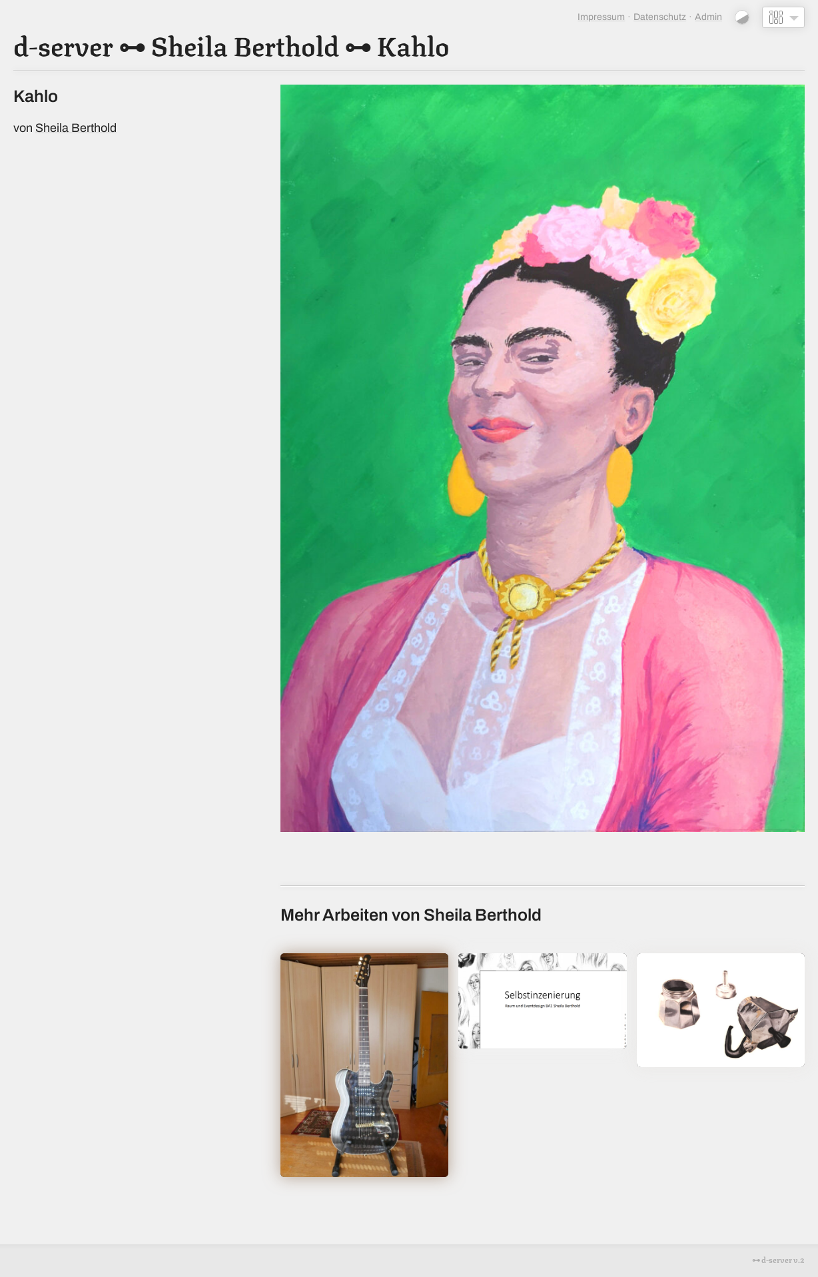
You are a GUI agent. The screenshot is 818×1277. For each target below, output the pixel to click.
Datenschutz (659, 17)
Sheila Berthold (245, 44)
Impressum (601, 17)
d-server (63, 44)
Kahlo (413, 44)
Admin (708, 17)
